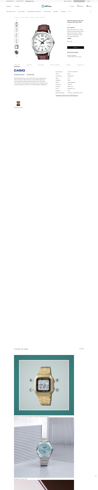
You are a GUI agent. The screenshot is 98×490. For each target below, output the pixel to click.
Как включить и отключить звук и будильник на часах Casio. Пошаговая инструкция (31, 416)
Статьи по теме (21, 349)
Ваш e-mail (69, 41)
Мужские (27, 17)
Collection (22, 17)
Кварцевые (42, 17)
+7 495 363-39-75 (20, 1)
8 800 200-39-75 (10, 1)
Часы (15, 17)
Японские (32, 17)
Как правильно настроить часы (20, 479)
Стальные (37, 17)
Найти (91, 11)
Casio (18, 17)
